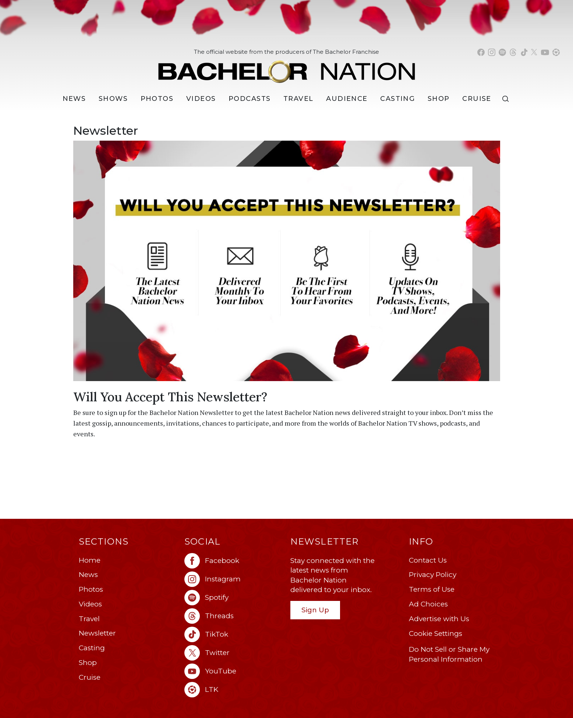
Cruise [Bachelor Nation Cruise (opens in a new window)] (476, 99)
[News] (74, 99)
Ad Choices (428, 604)
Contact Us (428, 560)
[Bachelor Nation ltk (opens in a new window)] (233, 689)
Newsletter (97, 633)
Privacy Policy (432, 574)
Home (89, 560)
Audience (347, 99)
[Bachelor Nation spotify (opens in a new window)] (502, 52)
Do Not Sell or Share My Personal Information (449, 654)
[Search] (507, 99)
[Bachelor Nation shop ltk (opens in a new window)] (556, 52)
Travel (298, 99)
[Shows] (113, 99)
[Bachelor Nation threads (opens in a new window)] (513, 52)
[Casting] (397, 99)
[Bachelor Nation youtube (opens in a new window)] (545, 52)
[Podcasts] (250, 99)
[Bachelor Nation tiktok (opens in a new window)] (524, 52)
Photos (157, 99)
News (88, 574)
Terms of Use (431, 589)
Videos (201, 99)
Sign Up (315, 610)
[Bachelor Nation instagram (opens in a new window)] (491, 52)
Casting (92, 648)
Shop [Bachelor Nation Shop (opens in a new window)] (439, 99)
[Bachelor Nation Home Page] (286, 68)
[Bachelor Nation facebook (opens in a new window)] (481, 52)
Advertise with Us (439, 619)
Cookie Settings (435, 633)
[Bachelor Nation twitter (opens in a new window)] (534, 52)
